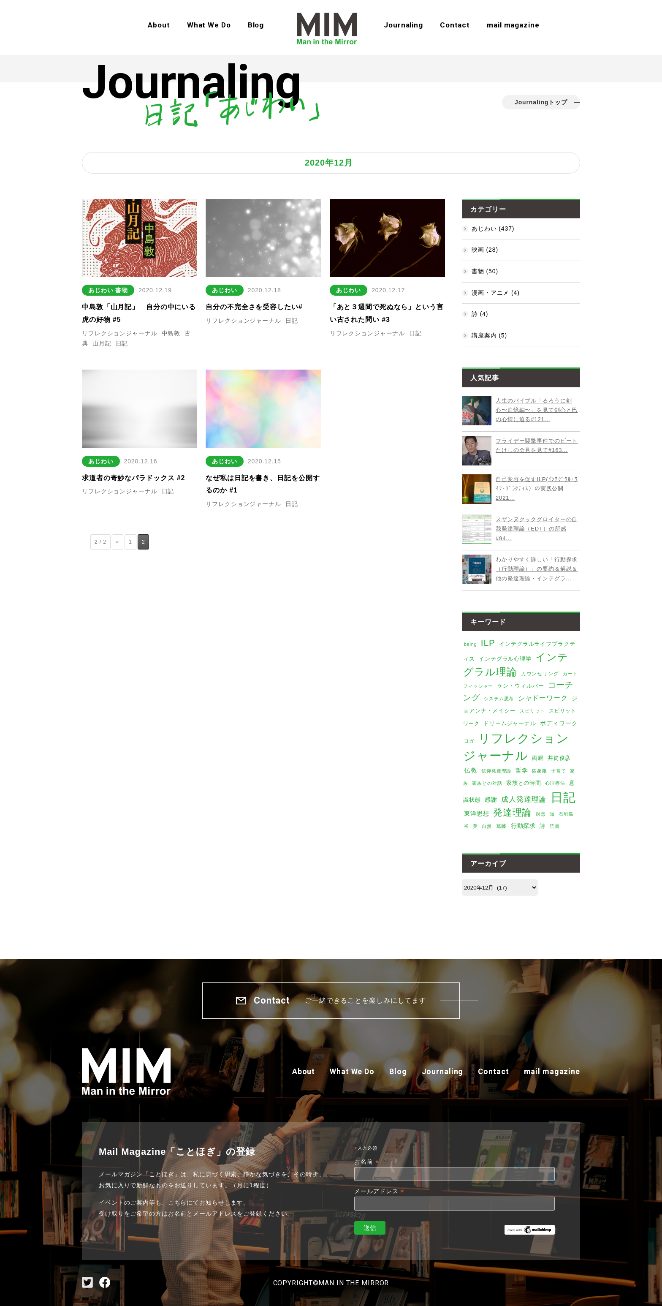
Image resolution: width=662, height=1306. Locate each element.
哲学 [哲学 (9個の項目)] (521, 770)
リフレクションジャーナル (119, 333)
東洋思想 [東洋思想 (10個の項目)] (476, 813)
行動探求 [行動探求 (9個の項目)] (523, 826)
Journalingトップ (541, 102)
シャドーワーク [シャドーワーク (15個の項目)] (543, 698)
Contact (455, 25)
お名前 (366, 1162)
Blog (256, 25)
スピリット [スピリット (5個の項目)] (532, 710)
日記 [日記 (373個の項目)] (563, 797)
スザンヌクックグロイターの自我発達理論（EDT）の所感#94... (537, 528)
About (159, 25)
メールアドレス (379, 1191)
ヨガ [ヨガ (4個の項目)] (469, 740)
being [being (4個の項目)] (470, 644)
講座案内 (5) (489, 335)
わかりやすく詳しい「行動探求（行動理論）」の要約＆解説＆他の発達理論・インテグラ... (537, 569)
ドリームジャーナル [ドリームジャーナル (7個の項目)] (509, 723)
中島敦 (171, 333)
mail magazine (513, 25)
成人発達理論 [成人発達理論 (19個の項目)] (523, 799)
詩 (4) (480, 313)
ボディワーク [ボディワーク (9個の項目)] (559, 723)
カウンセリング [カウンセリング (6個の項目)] (540, 674)
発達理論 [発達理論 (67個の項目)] (512, 812)
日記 (122, 343)
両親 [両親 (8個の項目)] (538, 758)
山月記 (101, 343)
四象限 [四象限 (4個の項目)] (539, 770)
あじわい (101, 290)
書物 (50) (485, 271)
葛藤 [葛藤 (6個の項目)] (501, 826)
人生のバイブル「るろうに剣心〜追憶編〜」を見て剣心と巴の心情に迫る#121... (537, 410)
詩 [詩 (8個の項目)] (542, 826)
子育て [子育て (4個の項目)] (558, 770)
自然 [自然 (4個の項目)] (487, 826)
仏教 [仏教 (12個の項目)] (471, 770)
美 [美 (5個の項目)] (475, 826)
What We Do (209, 25)
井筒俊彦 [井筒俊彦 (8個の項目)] (559, 758)
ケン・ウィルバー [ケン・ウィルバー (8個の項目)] (520, 686)
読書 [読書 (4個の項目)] (555, 826)
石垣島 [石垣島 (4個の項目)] (566, 813)
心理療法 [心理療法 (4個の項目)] (555, 783)
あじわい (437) (493, 228)
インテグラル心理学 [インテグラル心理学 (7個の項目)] (505, 659)
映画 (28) (485, 249)
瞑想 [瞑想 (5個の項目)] (541, 813)
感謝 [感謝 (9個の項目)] (491, 800)
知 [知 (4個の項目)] (552, 813)
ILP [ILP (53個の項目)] (488, 643)
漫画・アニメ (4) (496, 292)
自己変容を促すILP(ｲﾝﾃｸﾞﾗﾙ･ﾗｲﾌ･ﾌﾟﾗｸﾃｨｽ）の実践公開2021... (537, 488)
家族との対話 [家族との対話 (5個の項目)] (487, 783)
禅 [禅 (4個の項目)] (466, 826)
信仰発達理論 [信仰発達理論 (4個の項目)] (496, 770)
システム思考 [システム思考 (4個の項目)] (499, 698)
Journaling (403, 25)
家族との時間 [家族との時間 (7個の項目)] (523, 783)
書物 (121, 290)
